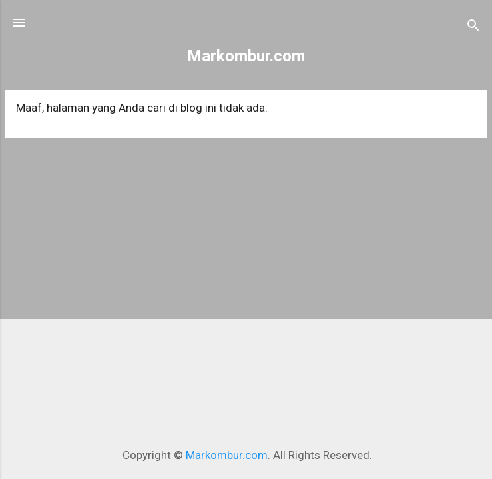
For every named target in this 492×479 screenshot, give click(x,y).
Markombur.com (246, 56)
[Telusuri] (473, 27)
